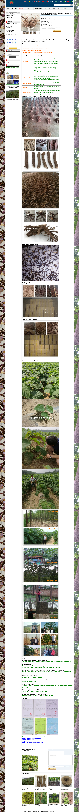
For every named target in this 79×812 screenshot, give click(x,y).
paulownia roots (27, 747)
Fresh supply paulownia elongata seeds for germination (12, 70)
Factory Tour (29, 8)
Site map (42, 811)
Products (21, 8)
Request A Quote (56, 8)
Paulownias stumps (9, 19)
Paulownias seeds (9, 15)
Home (8, 8)
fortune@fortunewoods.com (34, 742)
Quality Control (38, 8)
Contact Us (47, 8)
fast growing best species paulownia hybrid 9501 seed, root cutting (13, 87)
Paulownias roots (9, 17)
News (64, 8)
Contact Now (13, 48)
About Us (14, 8)
